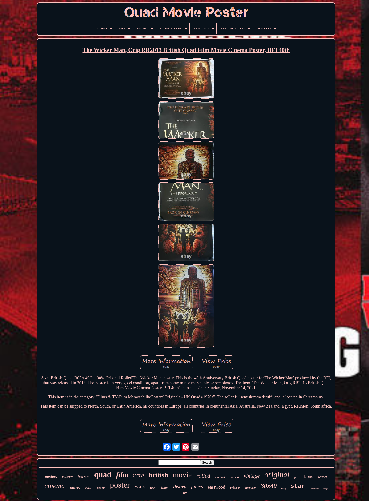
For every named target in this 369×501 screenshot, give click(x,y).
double (101, 487)
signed (75, 487)
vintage (252, 476)
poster (120, 484)
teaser (322, 477)
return (67, 476)
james (197, 486)
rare (138, 475)
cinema (54, 485)
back (153, 487)
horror (83, 476)
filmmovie (250, 487)
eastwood (216, 487)
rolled (203, 476)
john (88, 487)
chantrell (314, 488)
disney (179, 486)
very (325, 488)
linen (165, 487)
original (276, 474)
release (235, 487)
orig (283, 488)
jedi (297, 477)
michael (220, 477)
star (297, 486)
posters (51, 476)
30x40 (269, 485)
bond (308, 476)
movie (182, 474)
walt (186, 493)
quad (103, 474)
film (122, 475)
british (158, 475)
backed (234, 477)
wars (140, 486)
